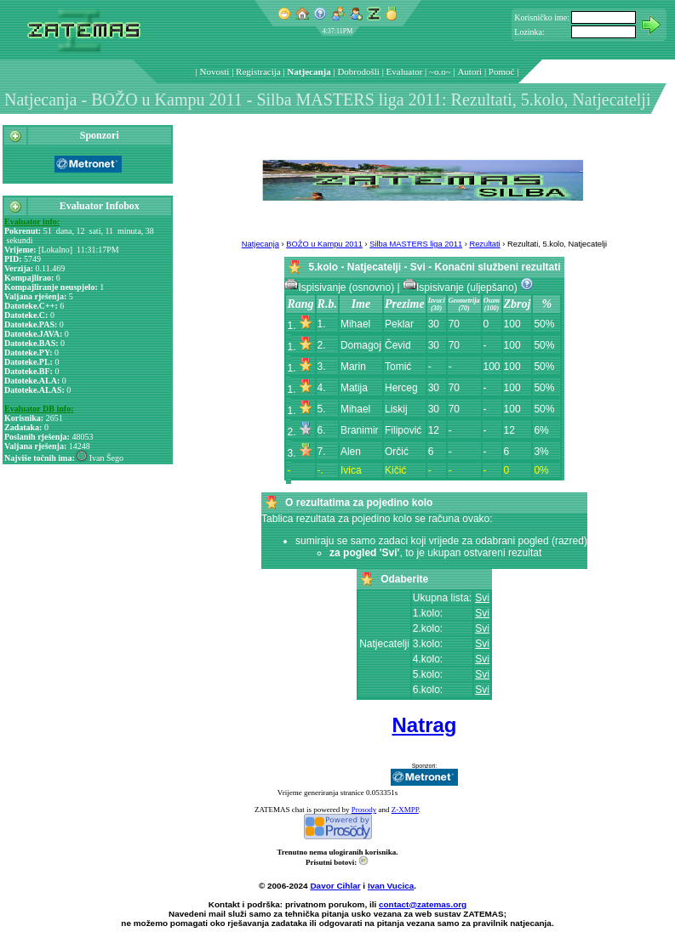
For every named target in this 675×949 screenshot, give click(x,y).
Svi (482, 598)
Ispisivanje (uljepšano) (461, 287)
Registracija (258, 71)
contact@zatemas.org (422, 904)
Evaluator (404, 71)
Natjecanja (308, 71)
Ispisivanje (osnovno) (340, 287)
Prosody (364, 809)
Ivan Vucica (391, 885)
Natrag (424, 724)
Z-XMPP (405, 809)
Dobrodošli (358, 71)
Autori (469, 71)
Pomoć (502, 71)
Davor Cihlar (335, 885)
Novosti (215, 71)
